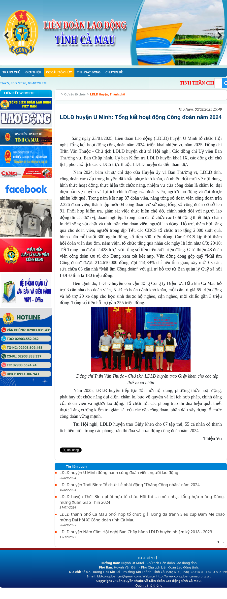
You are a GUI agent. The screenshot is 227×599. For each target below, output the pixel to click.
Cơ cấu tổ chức (75, 94)
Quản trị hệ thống (148, 585)
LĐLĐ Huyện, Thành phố (107, 94)
